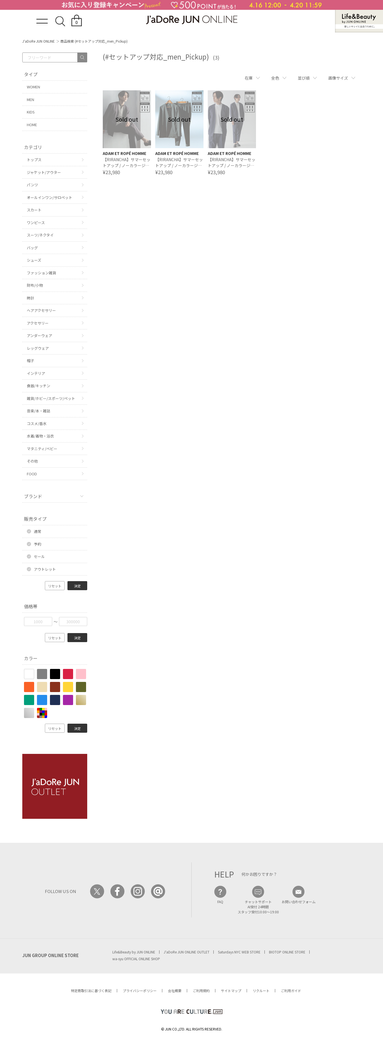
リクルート (261, 990)
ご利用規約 (201, 990)
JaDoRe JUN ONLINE (191, 20)
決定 (77, 585)
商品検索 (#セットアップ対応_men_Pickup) (94, 41)
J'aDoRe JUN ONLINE (38, 41)
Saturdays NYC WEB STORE (239, 951)
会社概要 (174, 990)
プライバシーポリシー (140, 990)
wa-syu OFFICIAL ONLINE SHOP (136, 958)
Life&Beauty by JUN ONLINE (133, 951)
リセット (55, 585)
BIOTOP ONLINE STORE (287, 951)
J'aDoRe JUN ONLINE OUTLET (186, 951)
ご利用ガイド (291, 990)
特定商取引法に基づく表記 (91, 990)
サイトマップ (231, 990)
